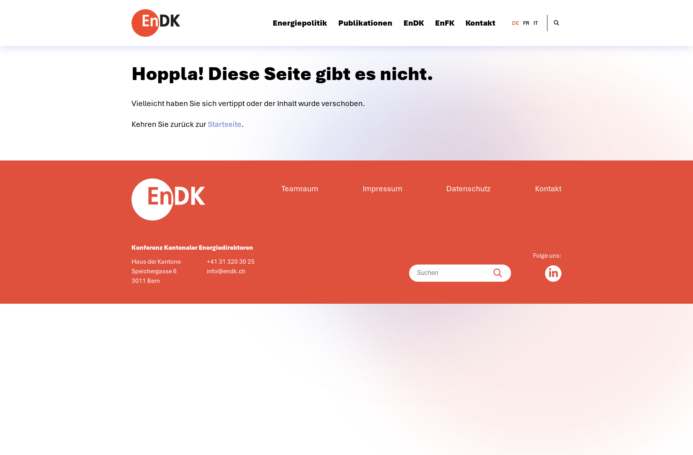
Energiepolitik (300, 23)
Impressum (382, 189)
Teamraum (300, 189)
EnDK (413, 23)
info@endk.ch (226, 271)
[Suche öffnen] (556, 23)
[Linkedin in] (553, 273)
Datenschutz (468, 189)
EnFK (444, 23)
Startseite (225, 124)
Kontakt (480, 23)
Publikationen (365, 23)
